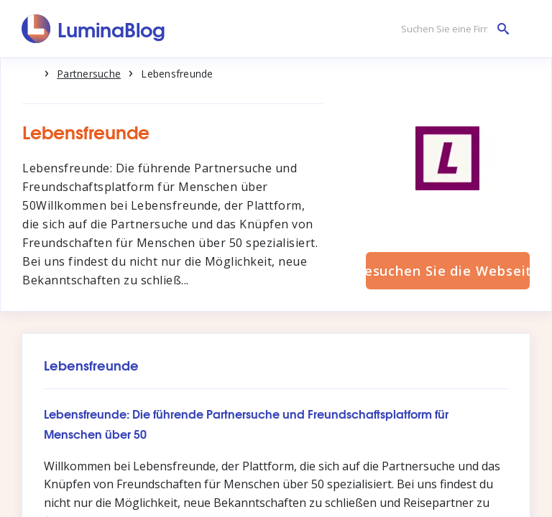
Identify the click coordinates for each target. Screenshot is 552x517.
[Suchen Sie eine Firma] (451, 29)
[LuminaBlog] (94, 28)
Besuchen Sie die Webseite (448, 270)
